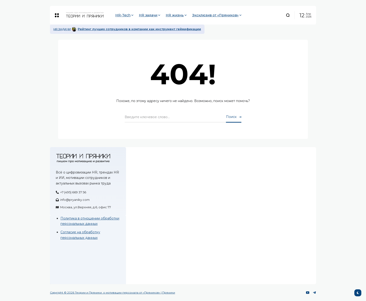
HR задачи (62, 29)
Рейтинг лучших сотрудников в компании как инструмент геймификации (139, 29)
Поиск (231, 117)
